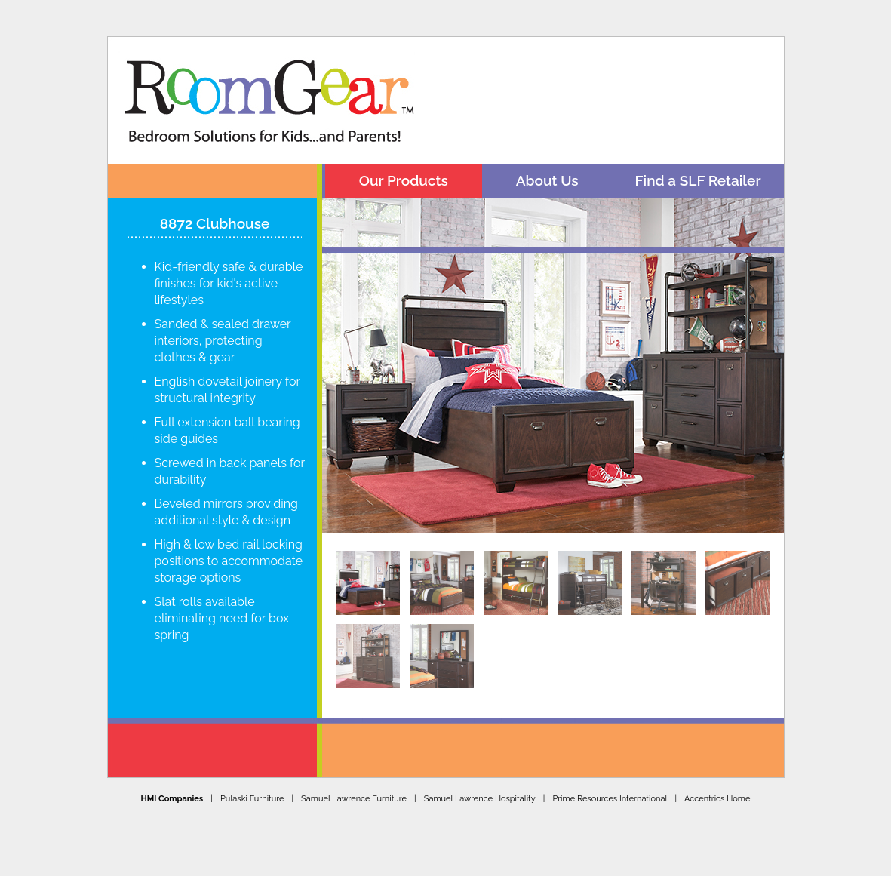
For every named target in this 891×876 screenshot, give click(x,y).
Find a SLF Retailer (698, 180)
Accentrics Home (717, 789)
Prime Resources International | (618, 789)
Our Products (403, 180)
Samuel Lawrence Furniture (354, 789)
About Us (547, 180)
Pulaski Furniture (252, 789)
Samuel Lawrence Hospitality (480, 789)
